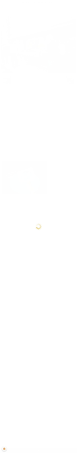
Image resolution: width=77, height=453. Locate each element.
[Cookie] (4, 449)
